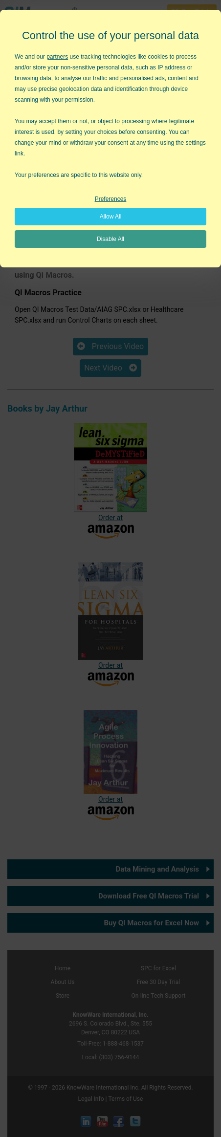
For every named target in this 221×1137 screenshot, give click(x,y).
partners (57, 56)
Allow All (111, 216)
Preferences (111, 199)
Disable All (110, 239)
